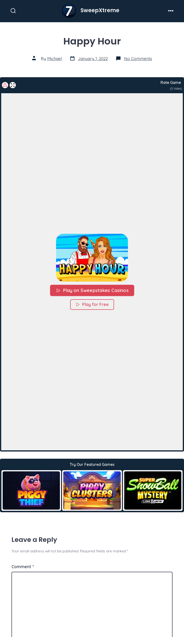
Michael (54, 58)
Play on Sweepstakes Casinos (92, 290)
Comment (23, 566)
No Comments (138, 58)
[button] (92, 257)
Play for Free (92, 304)
